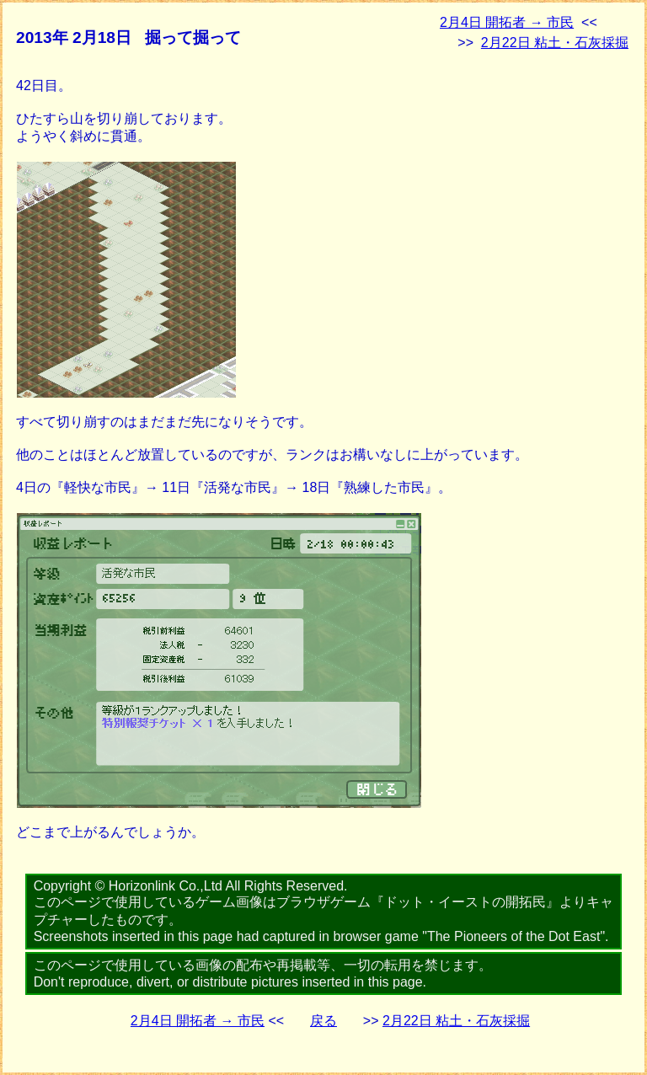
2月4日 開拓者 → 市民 (507, 22)
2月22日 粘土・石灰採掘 (554, 42)
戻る (323, 1020)
